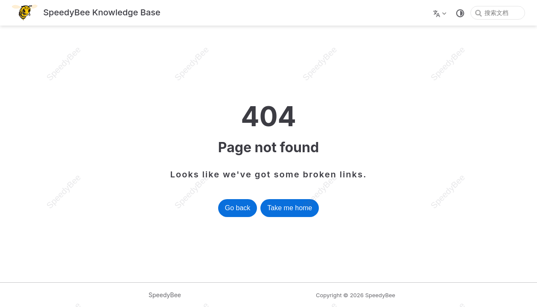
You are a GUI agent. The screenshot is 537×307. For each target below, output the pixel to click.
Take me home (289, 207)
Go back (238, 207)
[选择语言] (441, 13)
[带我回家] (86, 13)
